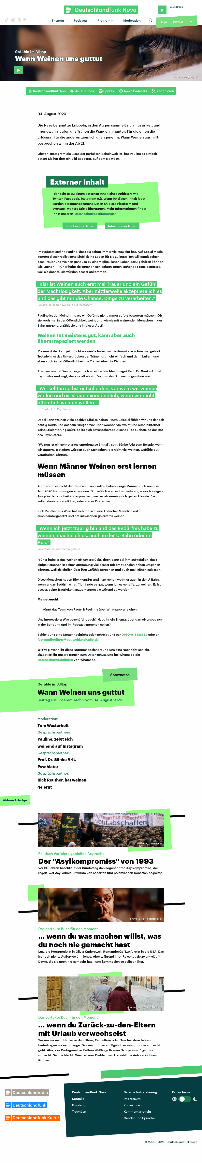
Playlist (178, 21)
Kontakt (78, 1098)
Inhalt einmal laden (80, 226)
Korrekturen (133, 1105)
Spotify (106, 91)
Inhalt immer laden (122, 226)
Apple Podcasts (133, 91)
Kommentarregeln (137, 1111)
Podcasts (81, 20)
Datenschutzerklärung (140, 1092)
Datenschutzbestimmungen (96, 213)
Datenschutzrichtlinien (55, 659)
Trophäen (79, 1111)
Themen (58, 20)
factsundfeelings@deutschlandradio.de (68, 639)
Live (164, 21)
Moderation (132, 20)
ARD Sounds (82, 91)
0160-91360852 (134, 634)
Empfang (79, 1105)
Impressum (132, 1098)
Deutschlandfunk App (47, 91)
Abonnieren (163, 91)
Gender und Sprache (139, 1118)
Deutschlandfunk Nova (89, 1092)
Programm (105, 20)
